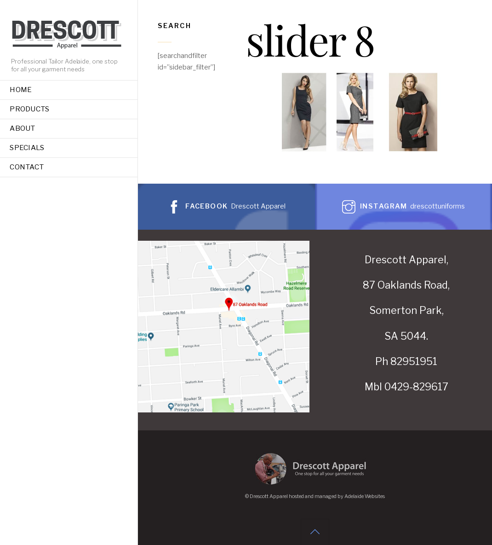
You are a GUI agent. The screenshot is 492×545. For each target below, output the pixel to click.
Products (29, 108)
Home (21, 89)
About (22, 128)
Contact (27, 166)
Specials (27, 147)
